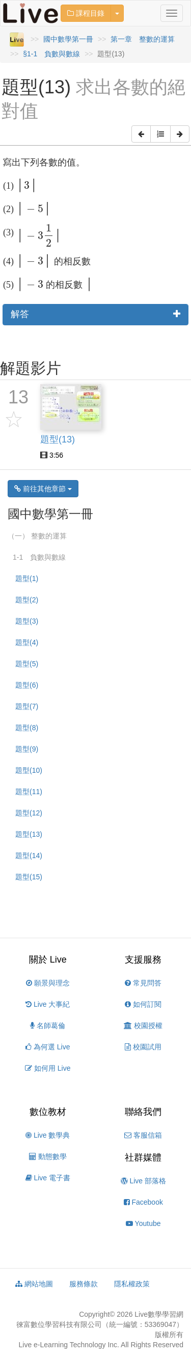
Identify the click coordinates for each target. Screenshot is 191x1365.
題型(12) (28, 813)
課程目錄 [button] (85, 13)
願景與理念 (48, 983)
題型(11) (28, 792)
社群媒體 (143, 1157)
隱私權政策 (132, 1284)
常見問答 (143, 983)
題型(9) (26, 749)
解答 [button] (95, 314)
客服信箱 (143, 1135)
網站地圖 (34, 1284)
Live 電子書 (47, 1178)
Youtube (143, 1223)
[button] (141, 134)
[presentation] (27, 185)
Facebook (143, 1202)
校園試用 (143, 1047)
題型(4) (26, 642)
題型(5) (26, 664)
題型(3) (26, 621)
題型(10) (28, 770)
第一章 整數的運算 (143, 39)
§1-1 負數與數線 (51, 54)
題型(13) (28, 834)
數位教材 (48, 1112)
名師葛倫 (47, 1025)
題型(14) (28, 855)
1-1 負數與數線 (39, 557)
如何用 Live (47, 1068)
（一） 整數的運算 (37, 536)
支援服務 (143, 959)
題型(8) (26, 728)
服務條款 (83, 1284)
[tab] (95, 314)
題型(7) (26, 706)
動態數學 (48, 1156)
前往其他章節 (43, 489)
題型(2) (26, 600)
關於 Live (48, 959)
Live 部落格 (143, 1181)
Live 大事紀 (47, 1004)
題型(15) (28, 877)
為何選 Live (47, 1047)
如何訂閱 (143, 1004)
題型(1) (26, 578)
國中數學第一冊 (68, 39)
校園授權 (143, 1025)
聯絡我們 (143, 1112)
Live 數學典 (47, 1135)
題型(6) (26, 685)
